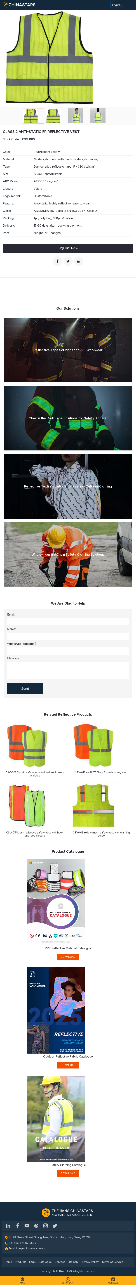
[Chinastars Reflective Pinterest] (36, 1225)
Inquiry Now (68, 248)
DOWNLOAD (68, 956)
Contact (60, 1261)
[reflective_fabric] (45, 1225)
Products (20, 1261)
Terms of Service (112, 1261)
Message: (13, 658)
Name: (11, 629)
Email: (11, 614)
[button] (129, 5)
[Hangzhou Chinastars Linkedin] (8, 1225)
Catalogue (45, 1261)
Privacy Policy (90, 1261)
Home (8, 1261)
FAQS (32, 1261)
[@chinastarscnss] (17, 1225)
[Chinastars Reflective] (27, 1225)
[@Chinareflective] (55, 1225)
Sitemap (73, 1261)
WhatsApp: (21, 644)
